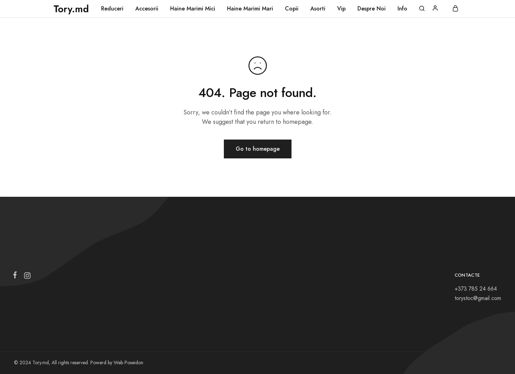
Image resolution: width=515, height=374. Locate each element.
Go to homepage (258, 149)
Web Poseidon (128, 362)
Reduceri (112, 9)
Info (402, 9)
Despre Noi (371, 9)
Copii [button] (291, 9)
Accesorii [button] (146, 9)
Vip (341, 9)
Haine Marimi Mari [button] (250, 9)
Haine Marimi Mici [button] (192, 9)
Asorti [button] (317, 9)
